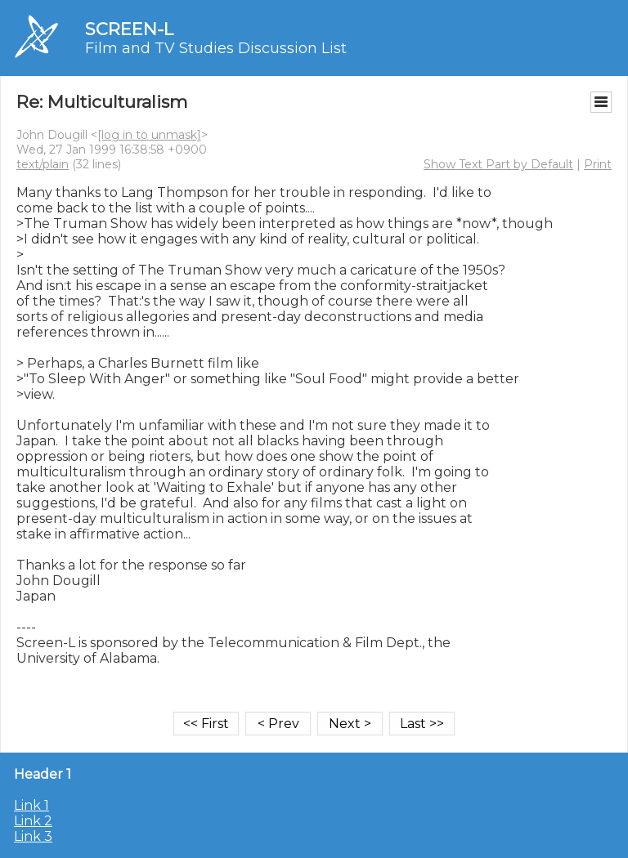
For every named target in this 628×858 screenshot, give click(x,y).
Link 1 (31, 805)
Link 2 (33, 821)
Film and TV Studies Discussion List (216, 48)
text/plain (42, 164)
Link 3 (33, 836)
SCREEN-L (129, 29)
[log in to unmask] (149, 134)
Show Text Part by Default (498, 164)
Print (598, 164)
